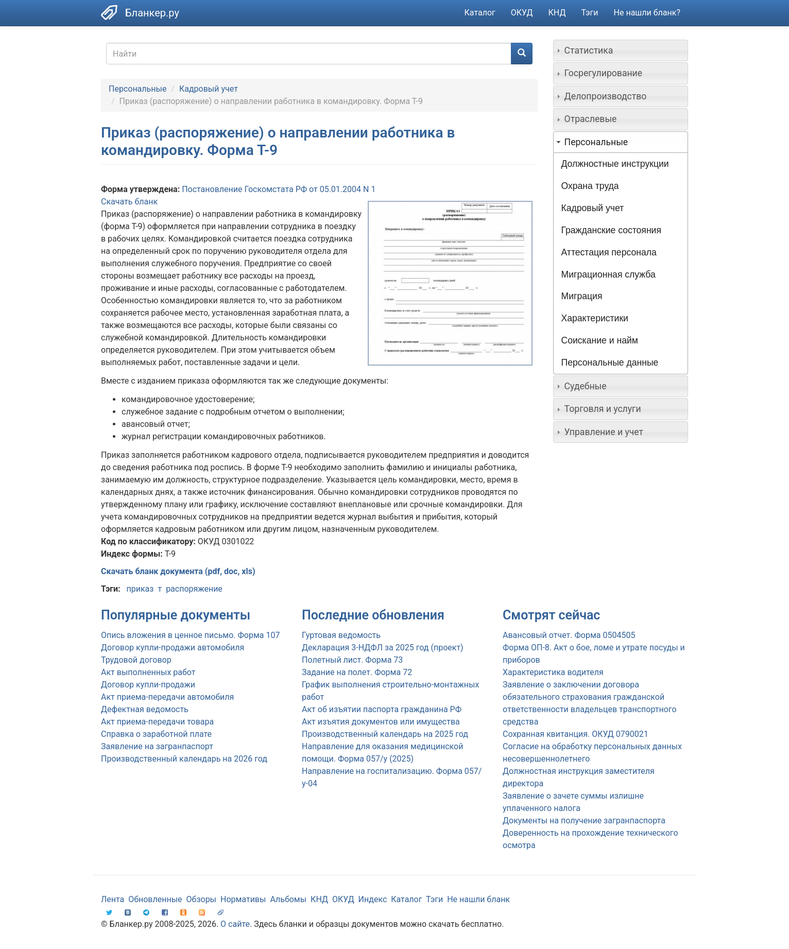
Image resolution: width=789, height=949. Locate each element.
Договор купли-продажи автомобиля (172, 647)
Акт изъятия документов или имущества (381, 722)
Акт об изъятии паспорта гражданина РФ (381, 709)
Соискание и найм (599, 340)
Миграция (582, 296)
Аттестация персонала (609, 252)
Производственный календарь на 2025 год (385, 734)
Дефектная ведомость (144, 709)
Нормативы (243, 899)
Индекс (372, 899)
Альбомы (288, 899)
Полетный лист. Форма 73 (352, 660)
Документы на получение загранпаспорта (584, 820)
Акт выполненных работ (148, 672)
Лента (112, 899)
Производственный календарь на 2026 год (184, 759)
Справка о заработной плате (156, 734)
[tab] (621, 50)
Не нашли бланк (478, 899)
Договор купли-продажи (148, 684)
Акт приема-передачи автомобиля (167, 697)
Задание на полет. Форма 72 (357, 672)
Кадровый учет (208, 89)
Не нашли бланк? (647, 13)
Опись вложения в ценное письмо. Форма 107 (190, 635)
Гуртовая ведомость (341, 635)
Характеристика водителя (553, 672)
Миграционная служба (608, 274)
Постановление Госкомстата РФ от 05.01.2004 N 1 (278, 189)
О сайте (235, 924)
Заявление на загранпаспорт (157, 746)
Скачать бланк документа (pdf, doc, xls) (178, 571)
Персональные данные (610, 362)
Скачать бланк (129, 201)
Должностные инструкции (615, 164)
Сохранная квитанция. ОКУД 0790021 (575, 734)
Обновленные (155, 899)
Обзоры (201, 899)
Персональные (137, 89)
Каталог (480, 13)
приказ (139, 589)
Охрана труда (590, 186)
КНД (557, 13)
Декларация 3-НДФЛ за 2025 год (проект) (383, 647)
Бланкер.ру (152, 13)
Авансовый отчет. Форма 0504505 (569, 635)
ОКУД (522, 13)
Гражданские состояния (611, 230)
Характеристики (594, 318)
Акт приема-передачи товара (157, 722)
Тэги (589, 13)
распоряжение (194, 589)
